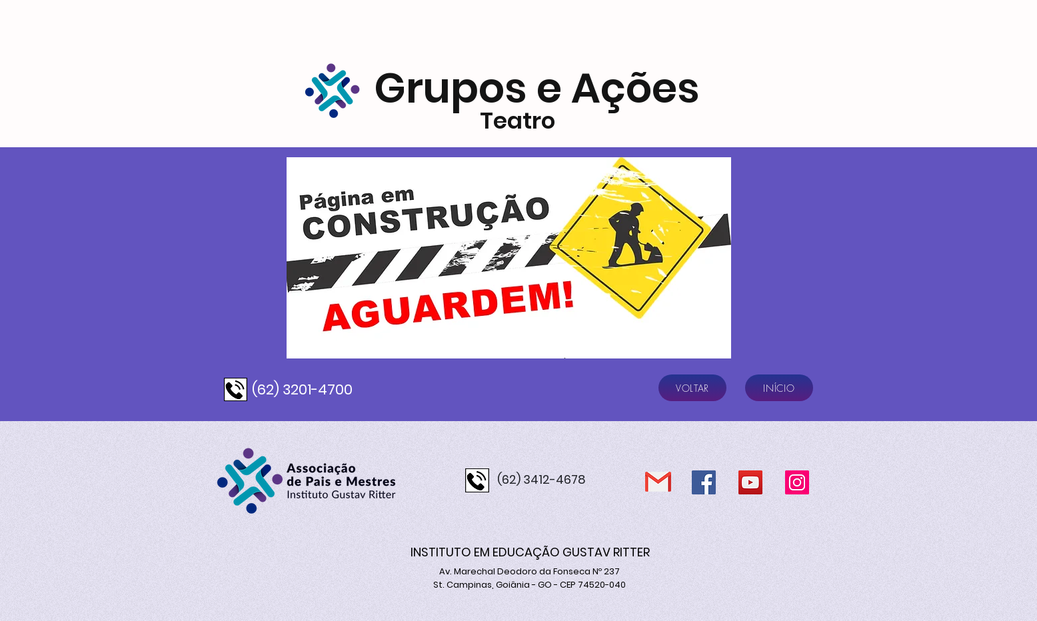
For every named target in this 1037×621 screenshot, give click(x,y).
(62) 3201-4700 (302, 389)
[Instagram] (797, 482)
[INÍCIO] (779, 387)
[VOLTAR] (692, 387)
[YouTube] (750, 482)
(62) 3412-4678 (541, 479)
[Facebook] (704, 482)
